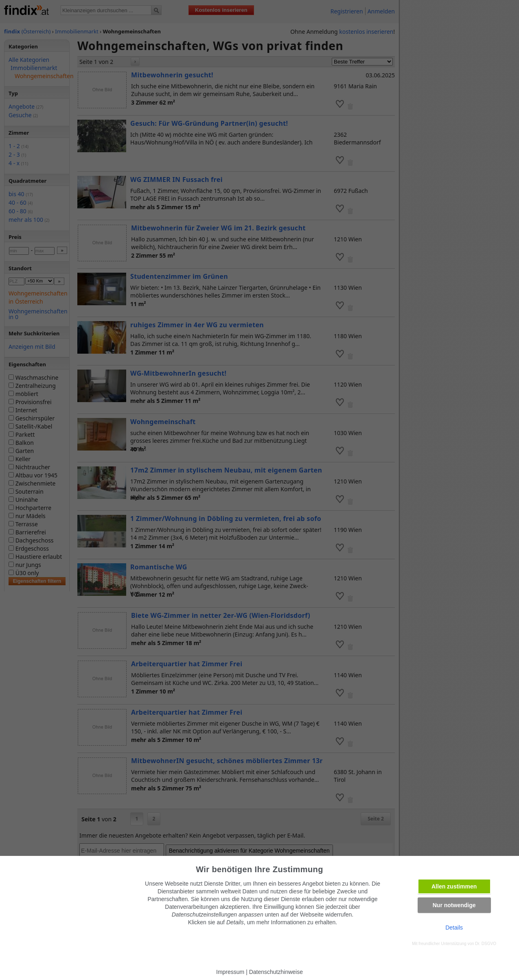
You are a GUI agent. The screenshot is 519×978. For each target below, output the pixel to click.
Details (454, 927)
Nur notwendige (454, 905)
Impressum (230, 972)
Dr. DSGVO (485, 943)
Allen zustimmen (454, 886)
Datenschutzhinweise (276, 972)
